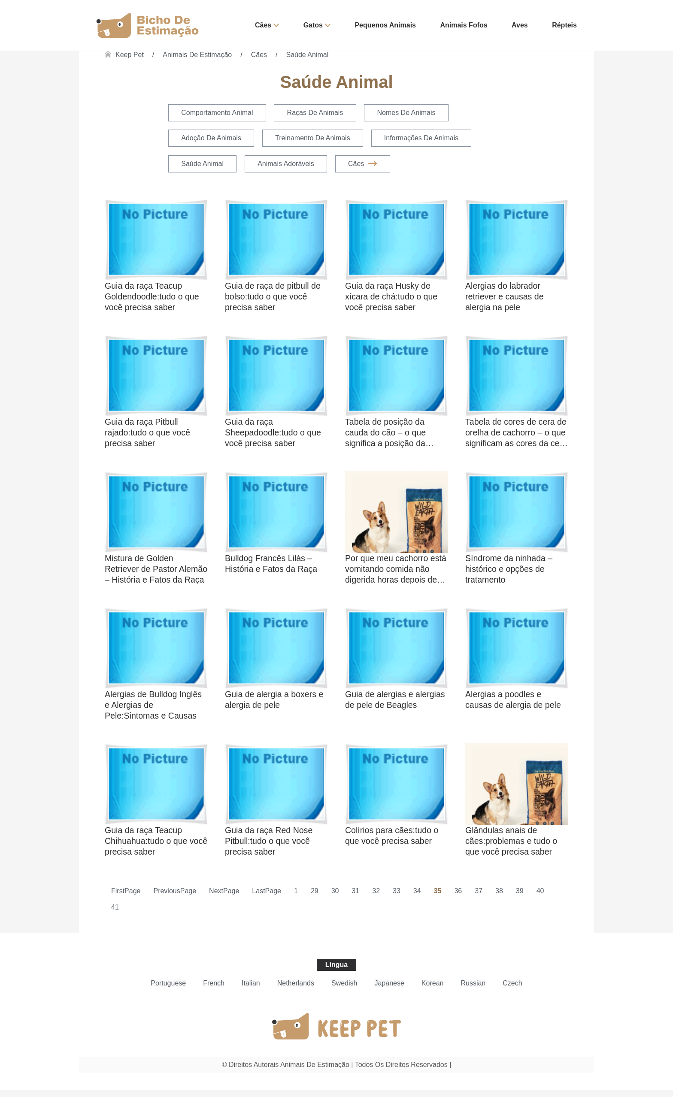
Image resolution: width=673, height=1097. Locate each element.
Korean (432, 990)
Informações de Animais (424, 138)
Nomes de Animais (409, 113)
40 (540, 897)
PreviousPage (174, 897)
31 (355, 897)
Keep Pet (129, 54)
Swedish (344, 990)
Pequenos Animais (385, 25)
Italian (251, 990)
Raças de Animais (316, 113)
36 (458, 897)
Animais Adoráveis (287, 164)
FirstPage (125, 897)
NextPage (224, 897)
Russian (473, 990)
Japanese (389, 990)
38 (499, 897)
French (213, 990)
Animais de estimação (197, 54)
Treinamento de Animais (314, 138)
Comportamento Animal (217, 113)
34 (417, 897)
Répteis (564, 25)
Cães (263, 25)
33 (396, 897)
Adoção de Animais (212, 138)
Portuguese (168, 990)
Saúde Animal (307, 54)
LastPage (266, 897)
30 (335, 897)
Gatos (313, 25)
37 (478, 897)
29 (314, 897)
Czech (512, 990)
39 (520, 897)
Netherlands (295, 990)
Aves (520, 25)
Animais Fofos (463, 25)
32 (376, 897)
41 (115, 914)
